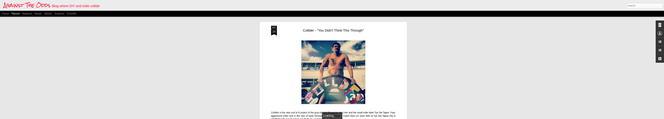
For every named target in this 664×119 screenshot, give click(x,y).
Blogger (348, 117)
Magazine (27, 13)
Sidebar (48, 13)
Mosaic (38, 13)
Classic (5, 13)
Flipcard (15, 13)
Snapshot (59, 13)
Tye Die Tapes (381, 99)
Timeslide (71, 13)
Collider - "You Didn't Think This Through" (333, 17)
